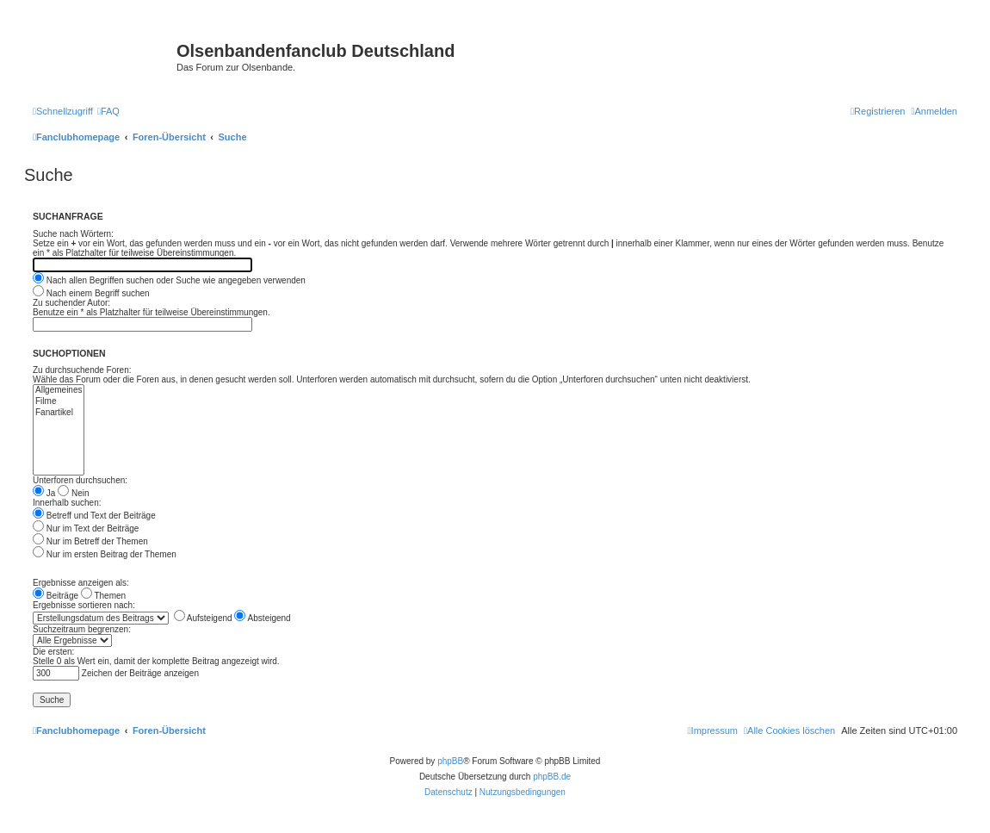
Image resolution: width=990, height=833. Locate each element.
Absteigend (262, 618)
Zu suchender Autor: (71, 303)
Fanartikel (59, 413)
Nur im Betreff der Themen (90, 541)
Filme (59, 401)
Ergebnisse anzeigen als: (81, 582)
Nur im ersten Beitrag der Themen (104, 554)
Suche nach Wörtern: (73, 234)
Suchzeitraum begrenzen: (82, 629)
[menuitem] (108, 111)
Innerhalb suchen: (67, 502)
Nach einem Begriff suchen (91, 293)
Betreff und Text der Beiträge (94, 515)
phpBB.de (552, 776)
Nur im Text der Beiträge (86, 528)
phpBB (450, 761)
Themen (103, 595)
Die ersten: (53, 651)
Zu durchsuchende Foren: (82, 370)
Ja (44, 493)
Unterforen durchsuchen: (80, 480)
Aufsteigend (203, 618)
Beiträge (55, 595)
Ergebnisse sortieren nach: (84, 605)
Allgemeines (59, 390)
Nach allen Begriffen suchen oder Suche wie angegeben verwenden (169, 280)
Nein (73, 493)
